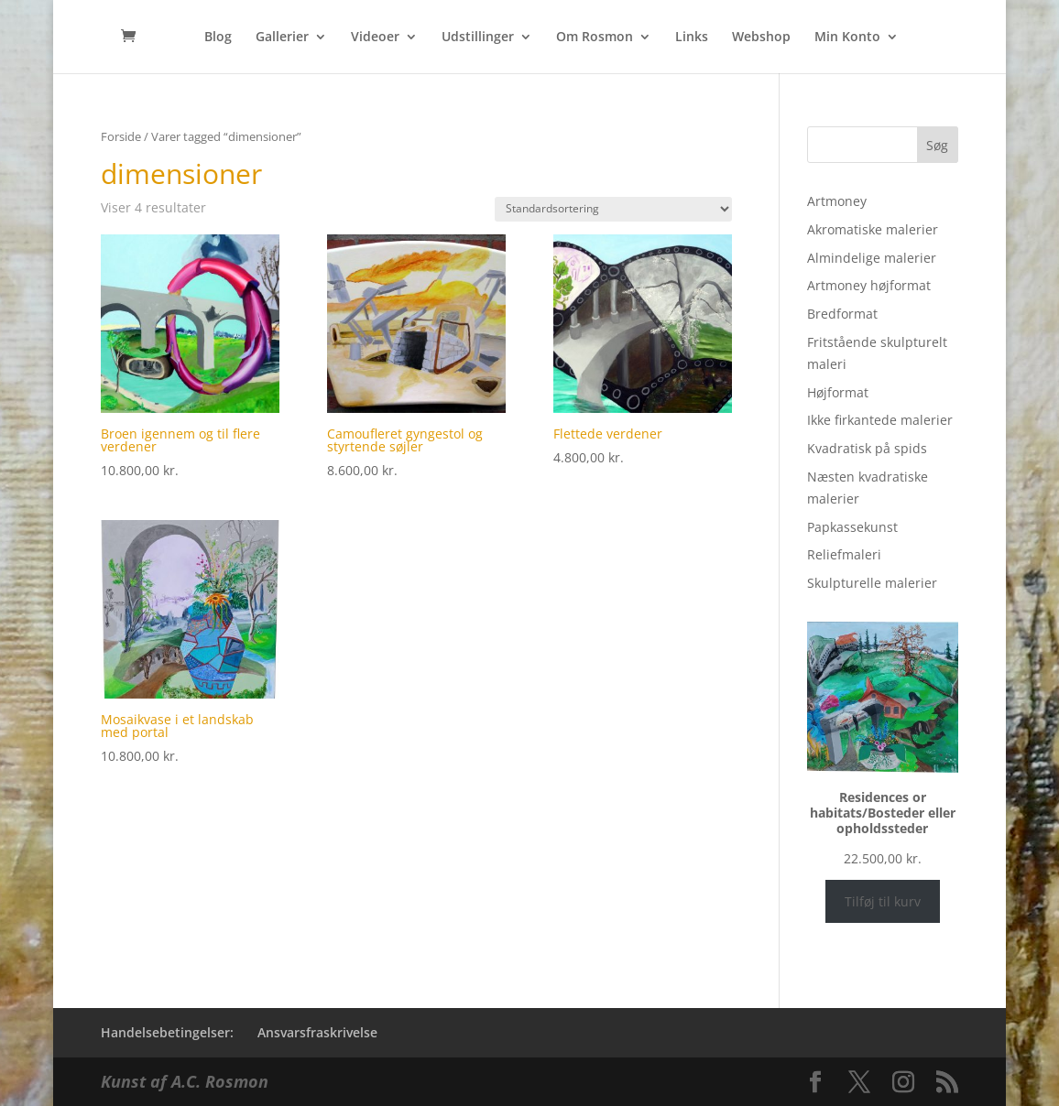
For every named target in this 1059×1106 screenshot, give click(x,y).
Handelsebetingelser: (167, 1032)
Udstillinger (478, 37)
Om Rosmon (594, 37)
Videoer (375, 37)
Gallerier (282, 37)
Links (691, 37)
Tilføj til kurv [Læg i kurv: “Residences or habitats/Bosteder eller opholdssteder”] (883, 901)
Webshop (761, 37)
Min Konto (847, 37)
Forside (121, 136)
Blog (218, 37)
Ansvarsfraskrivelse (317, 1032)
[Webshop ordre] (613, 209)
